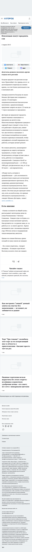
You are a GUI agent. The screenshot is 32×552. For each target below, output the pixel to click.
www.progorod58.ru (15, 447)
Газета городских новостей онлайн (10, 408)
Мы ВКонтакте (5, 23)
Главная (4, 441)
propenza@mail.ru (6, 454)
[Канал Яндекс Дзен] (11, 426)
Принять (26, 28)
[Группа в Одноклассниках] (6, 426)
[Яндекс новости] (23, 65)
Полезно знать (5, 418)
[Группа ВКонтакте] (9, 65)
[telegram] (19, 261)
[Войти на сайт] (29, 18)
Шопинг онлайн (5, 405)
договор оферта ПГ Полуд (8, 511)
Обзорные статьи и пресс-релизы (10, 411)
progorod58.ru (5, 477)
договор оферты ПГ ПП (7, 513)
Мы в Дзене (13, 23)
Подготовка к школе (7, 415)
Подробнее (5, 525)
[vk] (13, 261)
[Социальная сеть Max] (23, 68)
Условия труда (5, 438)
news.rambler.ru (7, 201)
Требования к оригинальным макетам (11, 435)
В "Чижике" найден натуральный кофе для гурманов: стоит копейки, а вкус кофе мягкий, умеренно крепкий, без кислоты (16, 274)
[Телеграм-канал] (9, 68)
